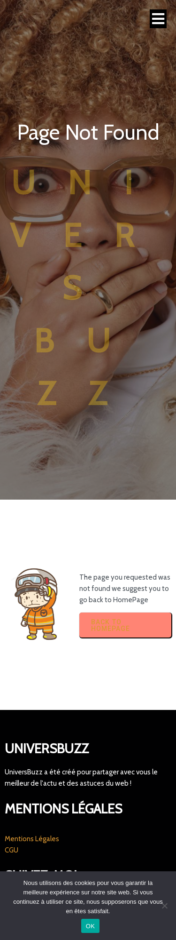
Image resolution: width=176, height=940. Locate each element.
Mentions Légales (32, 839)
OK (90, 926)
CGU (11, 850)
